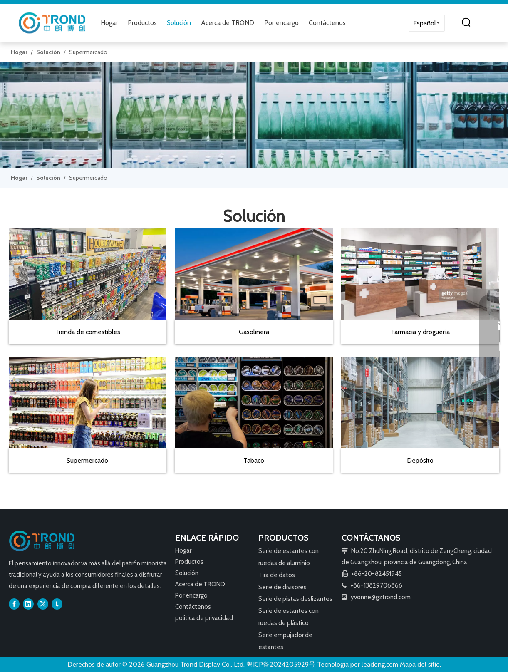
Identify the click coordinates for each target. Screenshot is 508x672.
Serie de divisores (282, 587)
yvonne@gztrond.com (381, 597)
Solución (179, 23)
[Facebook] (14, 604)
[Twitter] (42, 604)
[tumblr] (57, 604)
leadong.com (380, 664)
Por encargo (281, 23)
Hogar (109, 23)
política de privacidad (204, 618)
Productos (142, 23)
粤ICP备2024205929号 (280, 664)
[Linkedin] (28, 604)
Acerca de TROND (227, 23)
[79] (254, 115)
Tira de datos (276, 575)
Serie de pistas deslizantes (295, 599)
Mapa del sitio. (420, 664)
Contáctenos (327, 23)
